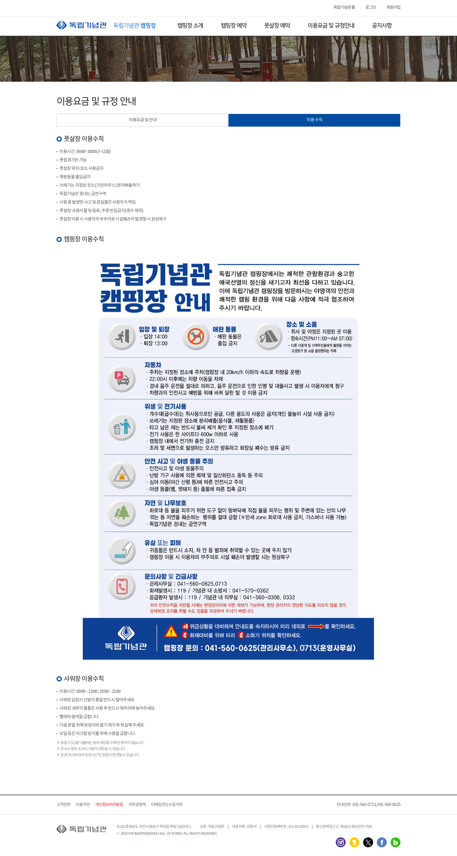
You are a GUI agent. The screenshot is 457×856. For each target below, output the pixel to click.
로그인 (370, 7)
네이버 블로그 (395, 842)
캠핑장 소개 (190, 25)
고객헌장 (64, 804)
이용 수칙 (314, 120)
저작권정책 (137, 804)
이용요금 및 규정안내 (330, 25)
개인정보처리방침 (109, 804)
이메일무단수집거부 (166, 804)
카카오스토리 (354, 842)
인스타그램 (341, 842)
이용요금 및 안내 (143, 120)
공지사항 (382, 25)
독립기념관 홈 (344, 7)
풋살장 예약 (277, 25)
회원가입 (393, 7)
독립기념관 (112, 25)
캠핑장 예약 (234, 25)
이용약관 (83, 804)
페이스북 (382, 842)
